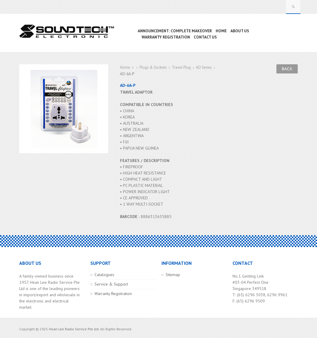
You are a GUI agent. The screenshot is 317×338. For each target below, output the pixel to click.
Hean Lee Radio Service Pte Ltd (74, 329)
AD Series (204, 67)
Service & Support (111, 284)
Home (125, 67)
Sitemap (173, 274)
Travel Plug (181, 67)
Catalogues (104, 274)
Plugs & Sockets (153, 67)
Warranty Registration (113, 293)
